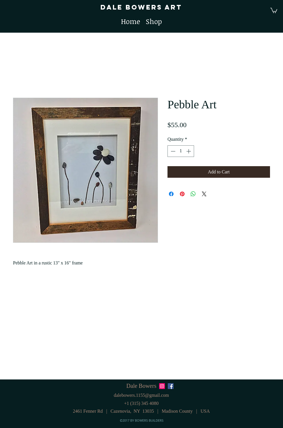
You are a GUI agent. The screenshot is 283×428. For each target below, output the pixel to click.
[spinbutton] (180, 151)
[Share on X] (204, 193)
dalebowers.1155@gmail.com (141, 395)
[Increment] (189, 151)
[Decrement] (172, 151)
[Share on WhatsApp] (193, 193)
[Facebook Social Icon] (171, 386)
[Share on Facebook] (171, 193)
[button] (273, 10)
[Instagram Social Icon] (162, 386)
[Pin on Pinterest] (182, 193)
